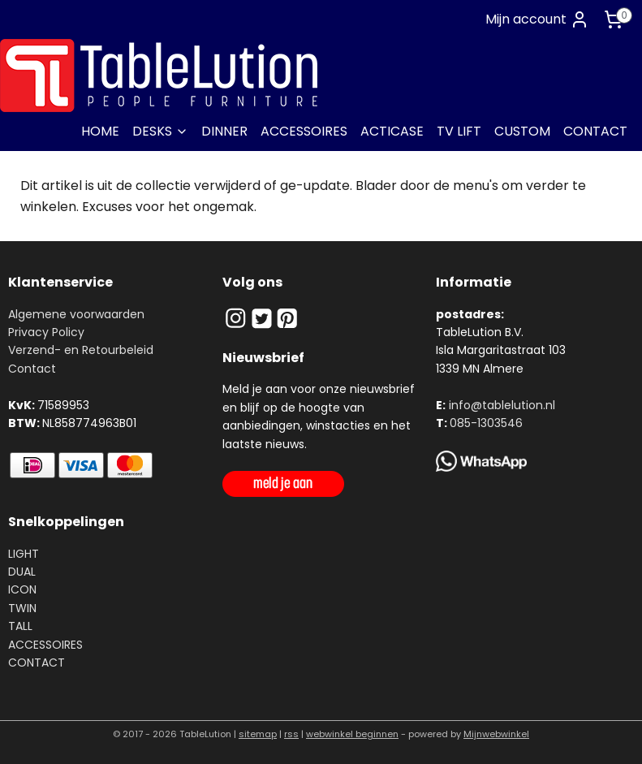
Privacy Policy (46, 332)
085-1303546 (486, 423)
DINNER (224, 131)
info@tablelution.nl (502, 405)
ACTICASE (392, 131)
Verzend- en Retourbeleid (80, 350)
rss (291, 733)
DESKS (160, 131)
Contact (32, 368)
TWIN (22, 608)
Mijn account (537, 19)
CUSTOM (522, 131)
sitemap (258, 733)
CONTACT (595, 131)
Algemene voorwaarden (76, 314)
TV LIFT (459, 131)
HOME (100, 131)
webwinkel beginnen (352, 733)
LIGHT (23, 554)
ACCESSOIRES (304, 131)
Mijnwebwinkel (496, 733)
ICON (22, 589)
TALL (20, 626)
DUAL (22, 571)
